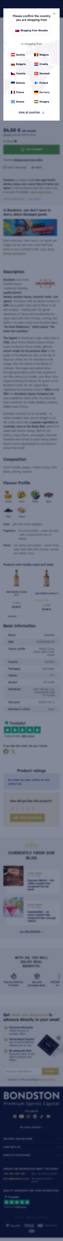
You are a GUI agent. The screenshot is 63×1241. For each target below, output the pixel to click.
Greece (17, 101)
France (17, 92)
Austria (18, 54)
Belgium (41, 54)
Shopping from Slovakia (31, 30)
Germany (42, 92)
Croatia (41, 64)
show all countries (32, 112)
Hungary (41, 101)
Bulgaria (18, 64)
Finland (41, 82)
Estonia (18, 82)
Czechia (18, 73)
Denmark (42, 73)
